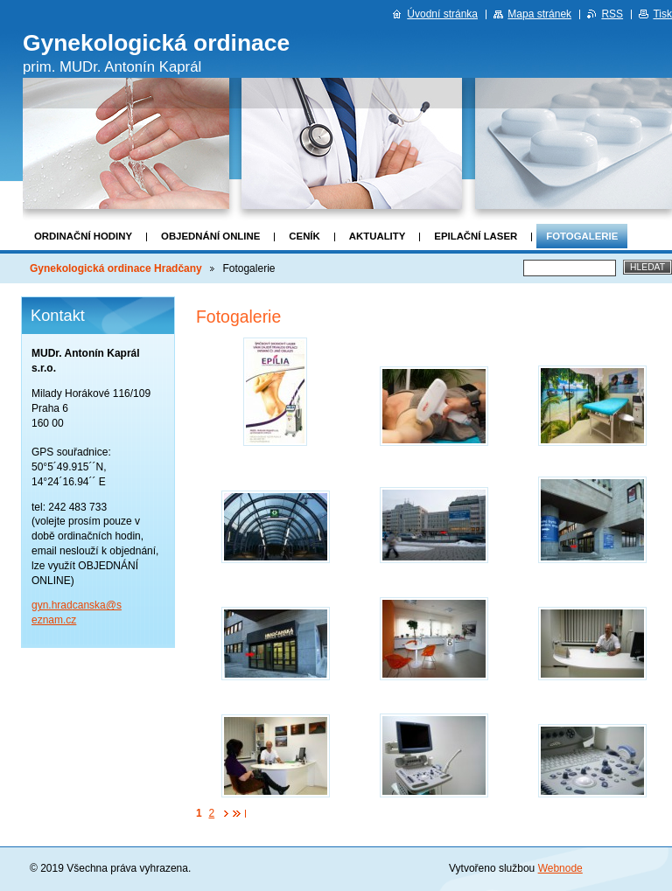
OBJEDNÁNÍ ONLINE (210, 236)
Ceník (304, 236)
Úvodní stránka (442, 14)
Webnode (560, 868)
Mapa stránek (539, 14)
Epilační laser (475, 236)
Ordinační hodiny (83, 236)
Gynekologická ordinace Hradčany (116, 268)
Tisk (662, 14)
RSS (612, 14)
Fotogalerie (582, 236)
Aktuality (377, 236)
